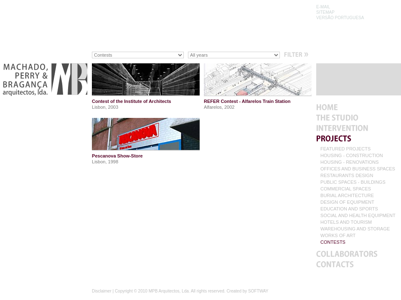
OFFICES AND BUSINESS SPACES (357, 169)
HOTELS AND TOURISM (346, 222)
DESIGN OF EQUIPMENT (347, 202)
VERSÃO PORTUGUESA (340, 17)
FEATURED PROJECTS (345, 149)
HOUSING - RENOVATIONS (349, 162)
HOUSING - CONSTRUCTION (351, 155)
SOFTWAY (258, 291)
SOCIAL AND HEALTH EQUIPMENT (358, 215)
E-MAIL (323, 7)
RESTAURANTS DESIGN (346, 175)
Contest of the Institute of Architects (131, 101)
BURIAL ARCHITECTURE (347, 195)
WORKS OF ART (337, 235)
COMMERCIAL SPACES (345, 189)
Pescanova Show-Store (117, 155)
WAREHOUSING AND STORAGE (355, 229)
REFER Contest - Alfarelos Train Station (247, 101)
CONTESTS (332, 242)
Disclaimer (102, 291)
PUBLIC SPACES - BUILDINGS (353, 182)
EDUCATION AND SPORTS (349, 209)
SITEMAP (325, 12)
